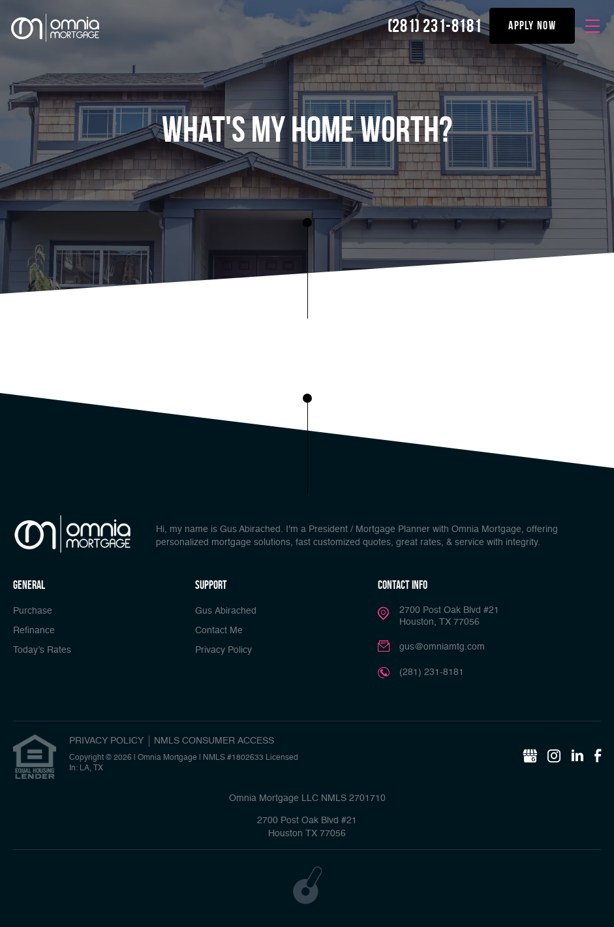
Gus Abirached (225, 611)
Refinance (34, 630)
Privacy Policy (223, 650)
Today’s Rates (42, 650)
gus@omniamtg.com (442, 647)
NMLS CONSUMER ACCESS (214, 741)
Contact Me (219, 630)
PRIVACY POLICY (106, 741)
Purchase (32, 611)
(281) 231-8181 (435, 26)
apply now (532, 25)
